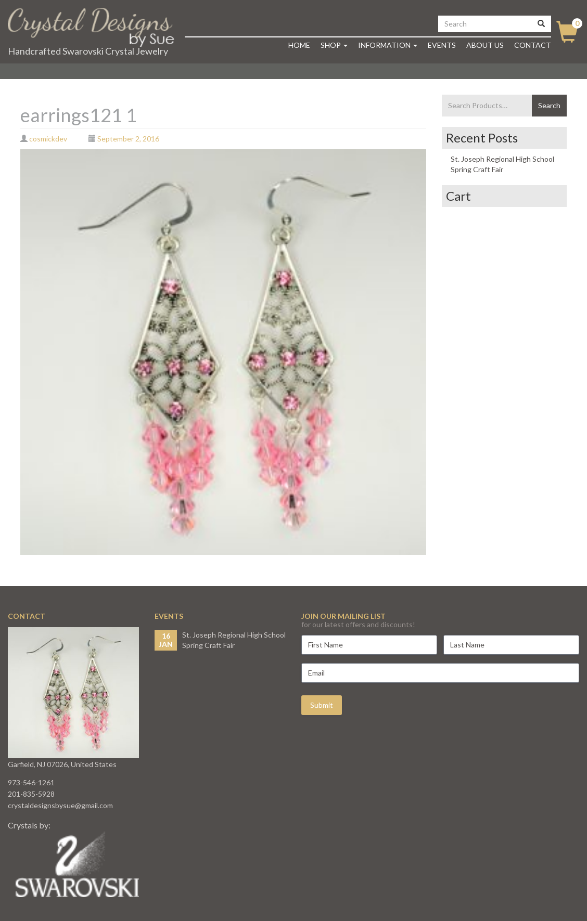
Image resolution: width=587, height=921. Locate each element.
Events (442, 45)
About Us (485, 45)
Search (549, 105)
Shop (334, 45)
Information (387, 45)
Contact (532, 45)
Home (299, 45)
